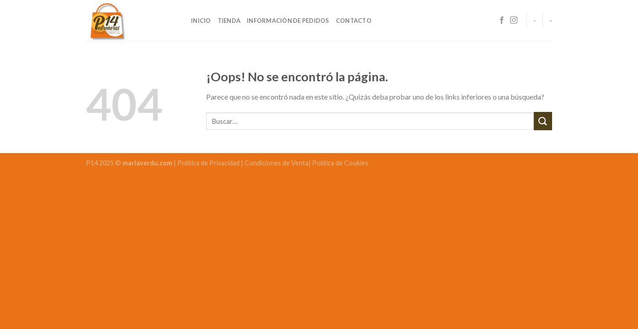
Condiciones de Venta (276, 163)
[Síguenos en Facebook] (501, 20)
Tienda (229, 20)
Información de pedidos (288, 20)
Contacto (354, 20)
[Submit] (543, 121)
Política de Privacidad (209, 163)
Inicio (201, 20)
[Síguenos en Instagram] (513, 20)
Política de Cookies (340, 163)
